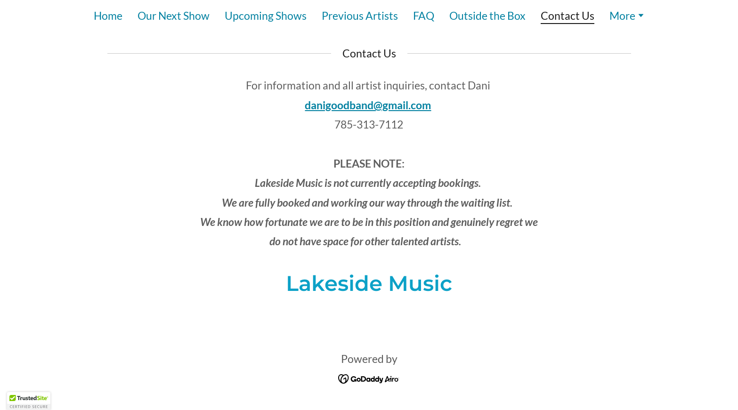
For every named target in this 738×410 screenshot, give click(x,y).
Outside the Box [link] (487, 15)
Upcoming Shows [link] (266, 15)
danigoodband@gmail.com (368, 105)
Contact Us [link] (567, 16)
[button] (627, 16)
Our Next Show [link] (174, 15)
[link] (369, 377)
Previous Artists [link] (360, 15)
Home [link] (108, 15)
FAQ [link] (423, 15)
